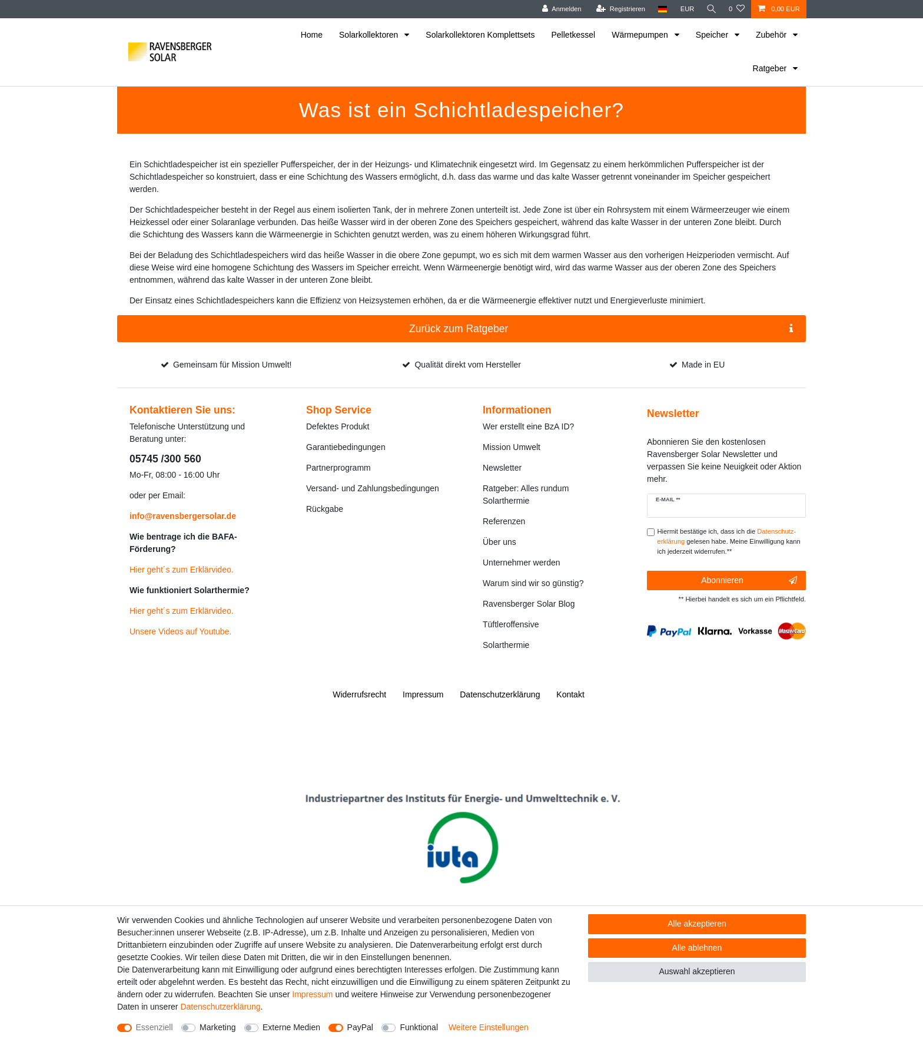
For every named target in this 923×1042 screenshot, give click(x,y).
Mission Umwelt (511, 447)
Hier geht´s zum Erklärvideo (180, 569)
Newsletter (502, 467)
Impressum (423, 694)
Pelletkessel (574, 34)
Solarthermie (506, 645)
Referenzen (504, 521)
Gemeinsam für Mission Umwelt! (232, 364)
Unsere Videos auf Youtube (179, 631)
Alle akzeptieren (697, 923)
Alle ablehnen (697, 947)
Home (312, 34)
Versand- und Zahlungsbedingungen (372, 488)
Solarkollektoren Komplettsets (480, 34)
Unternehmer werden (521, 562)
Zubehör (772, 34)
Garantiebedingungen (346, 447)
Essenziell (154, 1027)
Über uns (499, 542)
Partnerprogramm (338, 467)
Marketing (217, 1027)
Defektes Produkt (337, 426)
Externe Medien (291, 1027)
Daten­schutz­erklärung (500, 694)
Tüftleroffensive (511, 624)
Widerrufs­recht (359, 694)
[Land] (660, 9)
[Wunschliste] (736, 9)
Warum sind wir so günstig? (533, 583)
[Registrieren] (618, 9)
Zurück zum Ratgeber (601, 329)
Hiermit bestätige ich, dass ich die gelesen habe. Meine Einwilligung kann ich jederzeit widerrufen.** (729, 541)
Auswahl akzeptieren (697, 971)
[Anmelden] (559, 9)
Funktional (419, 1027)
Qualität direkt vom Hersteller (467, 364)
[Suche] (710, 9)
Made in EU (703, 364)
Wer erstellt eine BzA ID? (528, 426)
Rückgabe (324, 509)
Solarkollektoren (369, 34)
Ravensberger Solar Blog (529, 603)
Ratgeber (771, 68)
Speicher (713, 34)
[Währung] (685, 9)
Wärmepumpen (641, 34)
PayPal (360, 1027)
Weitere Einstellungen (489, 1027)
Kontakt (570, 694)
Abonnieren (749, 580)
